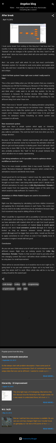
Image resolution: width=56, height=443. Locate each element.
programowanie (8, 289)
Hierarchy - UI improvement (14, 383)
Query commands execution (15, 357)
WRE (25, 289)
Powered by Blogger (28, 439)
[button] (53, 16)
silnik (19, 289)
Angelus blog (28, 3)
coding (17, 284)
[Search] (53, 4)
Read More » (48, 376)
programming (33, 284)
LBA (24, 284)
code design (7, 284)
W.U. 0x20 (6, 409)
